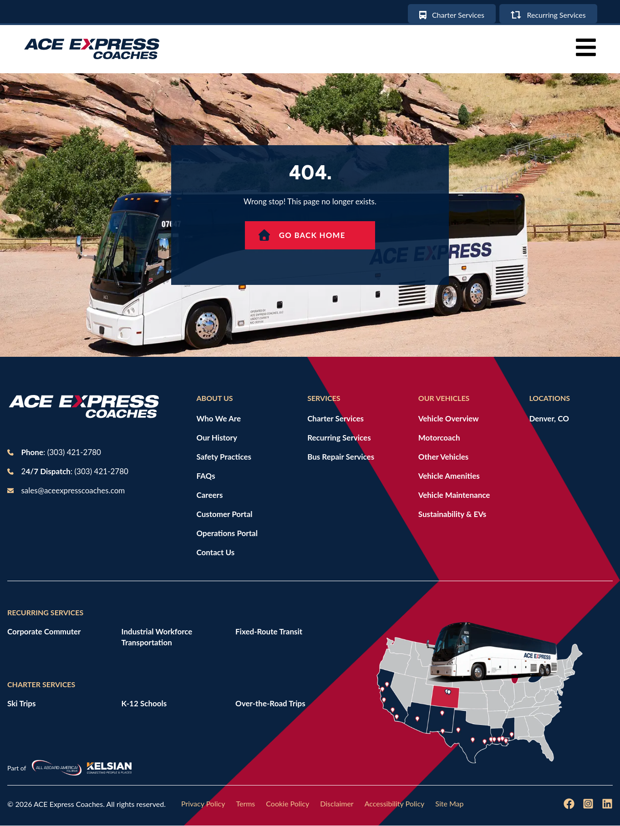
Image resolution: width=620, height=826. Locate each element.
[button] (585, 47)
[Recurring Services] (547, 13)
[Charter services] (449, 13)
